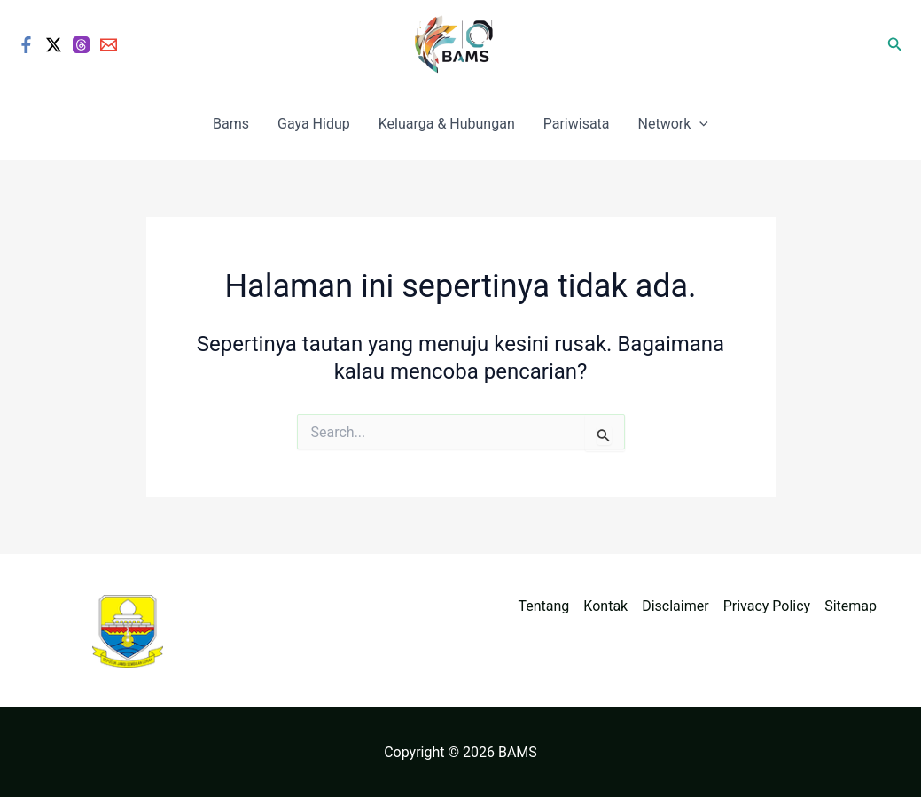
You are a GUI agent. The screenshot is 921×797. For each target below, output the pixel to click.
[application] (699, 124)
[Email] (108, 44)
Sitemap (850, 606)
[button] (895, 45)
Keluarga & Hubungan (447, 123)
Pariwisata (576, 123)
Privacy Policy (767, 606)
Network (673, 124)
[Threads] (81, 44)
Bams (231, 123)
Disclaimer (675, 606)
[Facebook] (26, 44)
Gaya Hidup (313, 123)
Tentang (544, 606)
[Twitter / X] (53, 44)
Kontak (605, 606)
